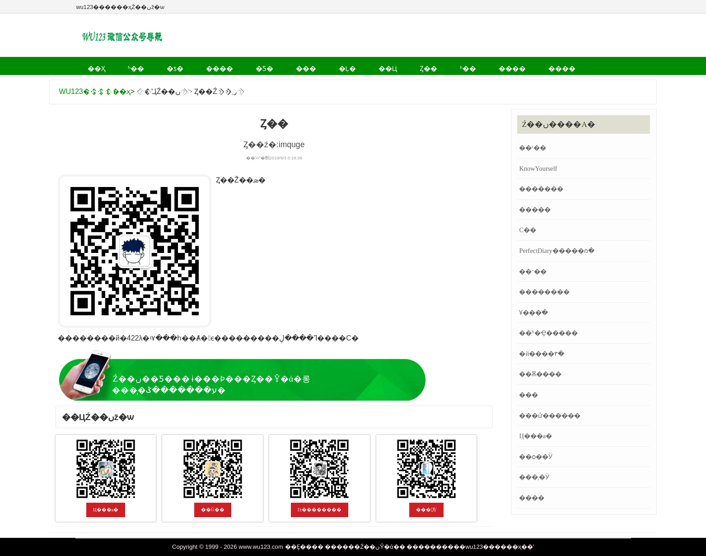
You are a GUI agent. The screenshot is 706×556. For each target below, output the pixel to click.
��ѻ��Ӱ (535, 456)
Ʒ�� (281, 83)
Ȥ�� (349, 65)
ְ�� (223, 83)
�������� (544, 291)
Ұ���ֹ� (533, 312)
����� (535, 209)
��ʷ (251, 83)
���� (187, 65)
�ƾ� (151, 65)
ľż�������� (319, 509)
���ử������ (549, 415)
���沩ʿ (426, 509)
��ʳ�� (532, 147)
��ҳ (92, 65)
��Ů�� (212, 509)
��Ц (318, 65)
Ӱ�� (563, 65)
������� (541, 188)
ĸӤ (200, 83)
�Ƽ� (223, 65)
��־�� (533, 271)
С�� (527, 230)
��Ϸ (175, 83)
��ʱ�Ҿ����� (548, 332)
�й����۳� (541, 353)
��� (255, 65)
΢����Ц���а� (106, 509)
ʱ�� (121, 65)
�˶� (533, 65)
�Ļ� (287, 65)
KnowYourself (538, 168)
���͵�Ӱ (534, 477)
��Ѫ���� (540, 374)
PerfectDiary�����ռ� (556, 250)
